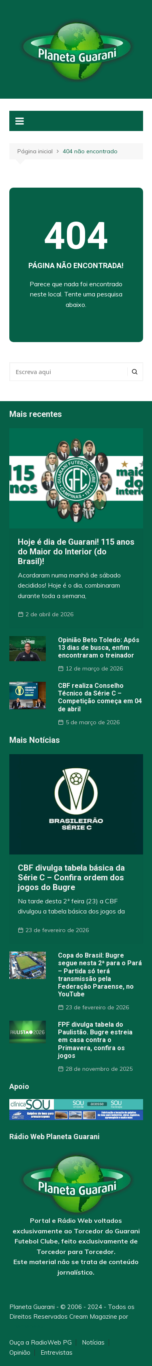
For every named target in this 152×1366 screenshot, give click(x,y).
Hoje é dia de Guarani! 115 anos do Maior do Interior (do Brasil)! (76, 551)
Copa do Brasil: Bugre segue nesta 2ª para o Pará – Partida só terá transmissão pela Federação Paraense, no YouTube (100, 975)
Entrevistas (57, 1352)
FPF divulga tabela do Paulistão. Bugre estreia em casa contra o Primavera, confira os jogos (95, 1040)
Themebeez (26, 1326)
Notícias (93, 1342)
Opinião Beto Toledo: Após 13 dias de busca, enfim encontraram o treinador (98, 647)
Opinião (19, 1352)
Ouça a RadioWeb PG (40, 1342)
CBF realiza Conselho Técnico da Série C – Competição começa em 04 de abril (100, 697)
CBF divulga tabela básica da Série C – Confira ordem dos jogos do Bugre (71, 877)
